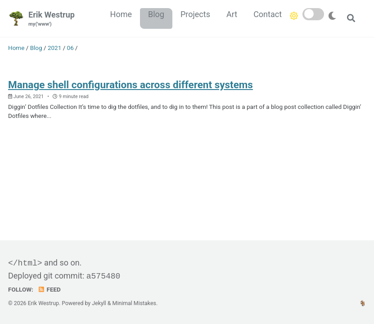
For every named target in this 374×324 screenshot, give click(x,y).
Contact (267, 14)
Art (231, 14)
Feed (49, 289)
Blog (156, 14)
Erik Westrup (51, 19)
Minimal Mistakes (134, 303)
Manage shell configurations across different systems (130, 84)
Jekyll (99, 303)
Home (121, 14)
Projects (195, 14)
